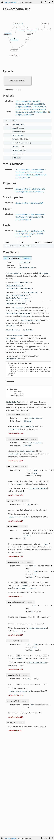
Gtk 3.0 (7, 2)
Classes (13, 2)
